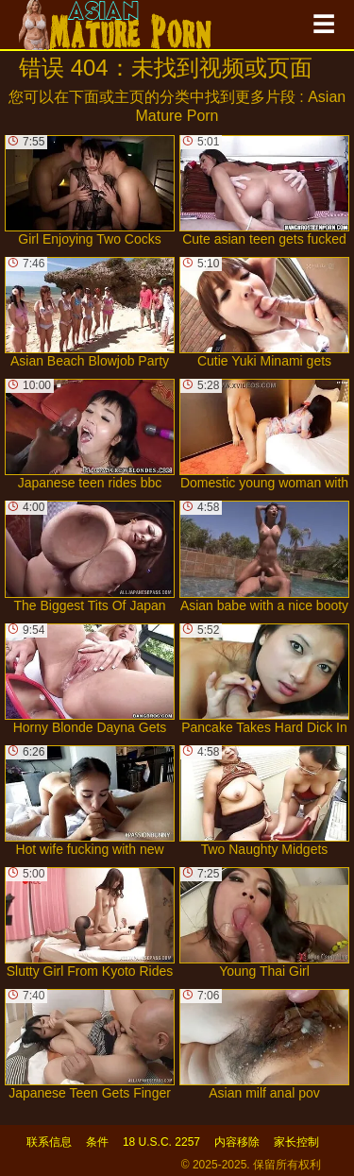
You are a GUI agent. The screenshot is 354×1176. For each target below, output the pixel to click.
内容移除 (237, 1142)
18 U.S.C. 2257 (161, 1142)
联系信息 (49, 1142)
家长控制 (296, 1142)
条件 (97, 1142)
